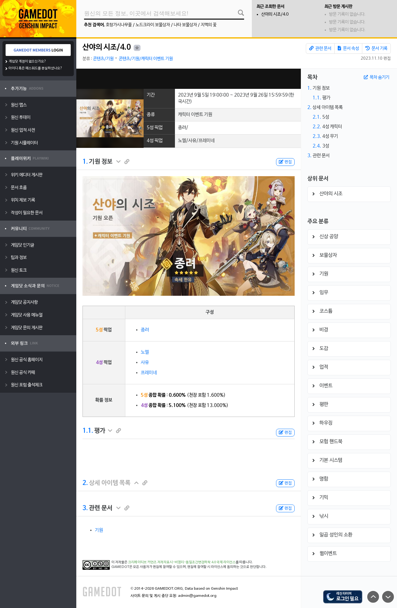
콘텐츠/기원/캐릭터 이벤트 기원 (146, 59)
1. (85, 161)
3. (85, 508)
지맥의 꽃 (208, 25)
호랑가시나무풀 (119, 25)
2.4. (317, 146)
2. (85, 483)
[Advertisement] (188, 79)
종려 (145, 329)
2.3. (317, 136)
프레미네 (149, 372)
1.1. (88, 430)
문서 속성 (348, 48)
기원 (99, 530)
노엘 (145, 352)
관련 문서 (320, 48)
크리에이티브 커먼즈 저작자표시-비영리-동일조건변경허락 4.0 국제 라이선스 (182, 562)
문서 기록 (376, 48)
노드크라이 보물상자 (153, 25)
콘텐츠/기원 (103, 59)
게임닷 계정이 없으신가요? (27, 61)
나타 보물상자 (185, 25)
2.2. (317, 126)
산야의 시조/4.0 (274, 14)
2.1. (317, 117)
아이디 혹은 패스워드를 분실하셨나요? (35, 68)
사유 (145, 362)
